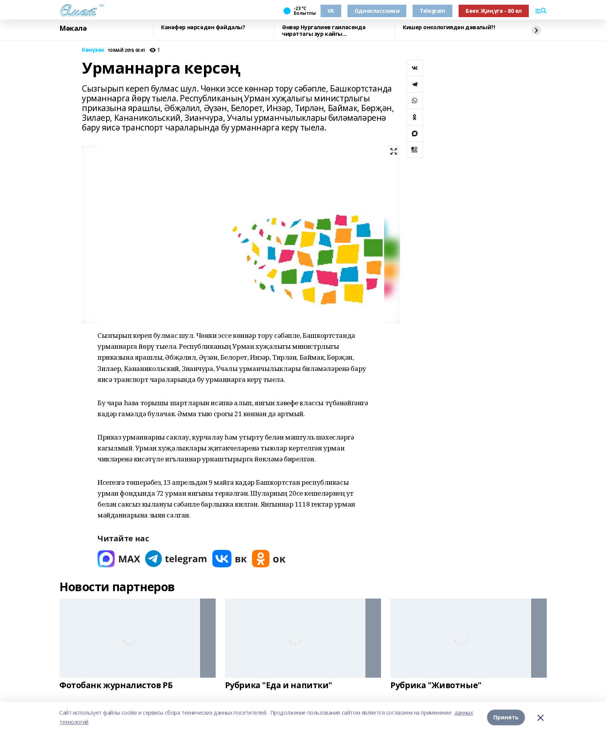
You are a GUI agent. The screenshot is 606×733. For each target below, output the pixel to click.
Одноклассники (377, 10)
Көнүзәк (93, 50)
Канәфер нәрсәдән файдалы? (203, 27)
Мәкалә (73, 28)
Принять (506, 717)
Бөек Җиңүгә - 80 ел (494, 10)
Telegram (432, 10)
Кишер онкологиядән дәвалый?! (449, 27)
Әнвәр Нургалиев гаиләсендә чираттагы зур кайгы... (323, 30)
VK (331, 10)
